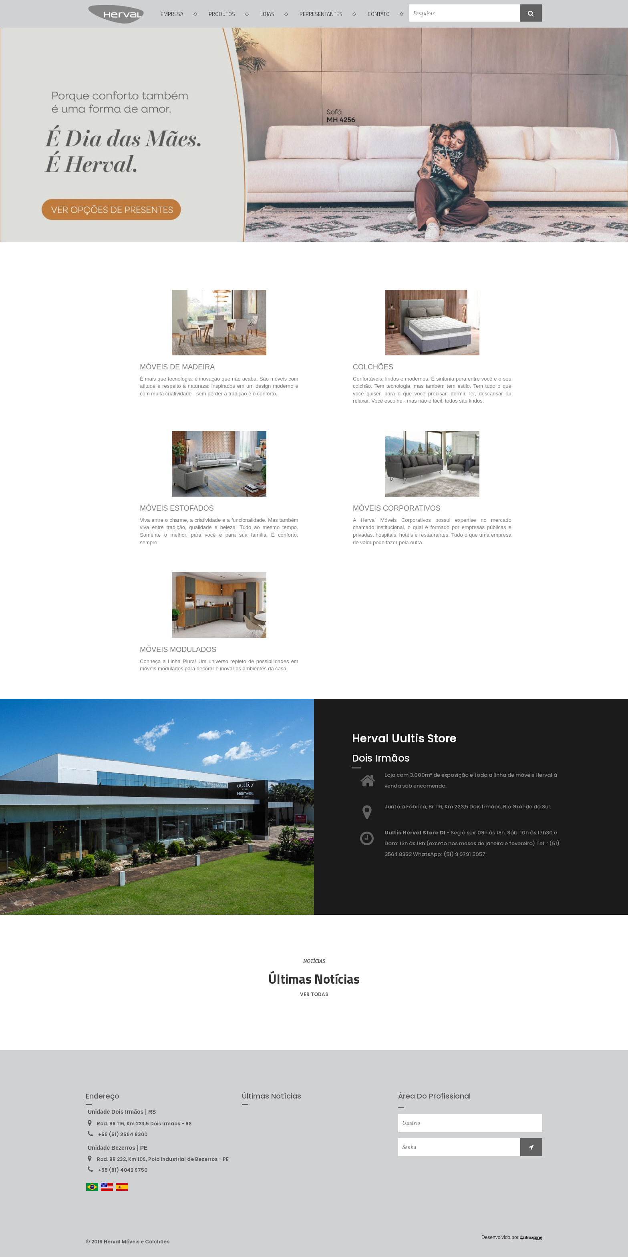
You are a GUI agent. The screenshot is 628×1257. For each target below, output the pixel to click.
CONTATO (385, 14)
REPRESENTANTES (328, 14)
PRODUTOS (229, 14)
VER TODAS (314, 994)
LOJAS (274, 14)
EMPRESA (179, 14)
